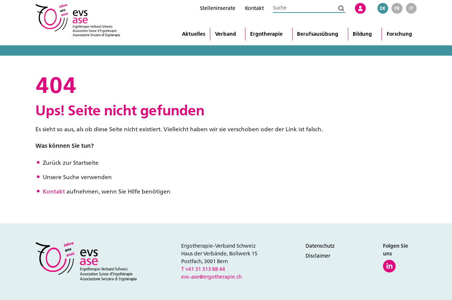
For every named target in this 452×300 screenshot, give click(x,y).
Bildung (362, 34)
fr (397, 8)
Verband (225, 34)
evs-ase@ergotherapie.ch (211, 277)
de (383, 8)
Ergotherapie (266, 34)
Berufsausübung (317, 34)
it (411, 8)
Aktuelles (193, 34)
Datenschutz (320, 246)
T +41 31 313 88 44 (203, 269)
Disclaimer (318, 256)
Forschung (399, 34)
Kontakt (254, 8)
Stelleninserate (217, 8)
